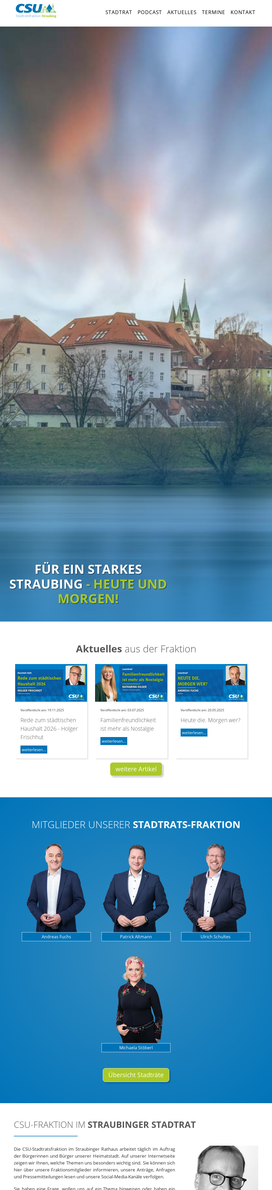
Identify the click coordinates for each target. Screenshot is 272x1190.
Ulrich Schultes (216, 937)
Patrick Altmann (136, 937)
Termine (213, 12)
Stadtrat (118, 12)
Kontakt (243, 12)
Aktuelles (182, 12)
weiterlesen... (34, 749)
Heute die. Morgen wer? (210, 720)
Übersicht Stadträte (136, 1075)
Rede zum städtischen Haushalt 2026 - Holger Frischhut (49, 728)
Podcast (150, 12)
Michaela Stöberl (136, 1048)
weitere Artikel (136, 769)
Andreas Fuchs (56, 937)
